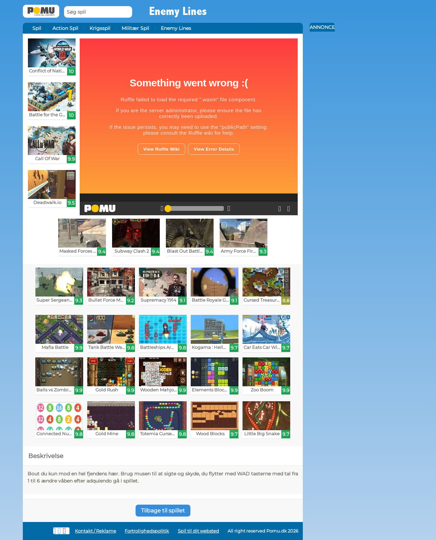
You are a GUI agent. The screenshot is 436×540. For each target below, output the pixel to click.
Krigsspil (100, 28)
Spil (36, 28)
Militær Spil (135, 28)
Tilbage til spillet (163, 510)
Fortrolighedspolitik (147, 531)
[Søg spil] (98, 12)
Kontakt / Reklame (95, 531)
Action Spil (65, 28)
